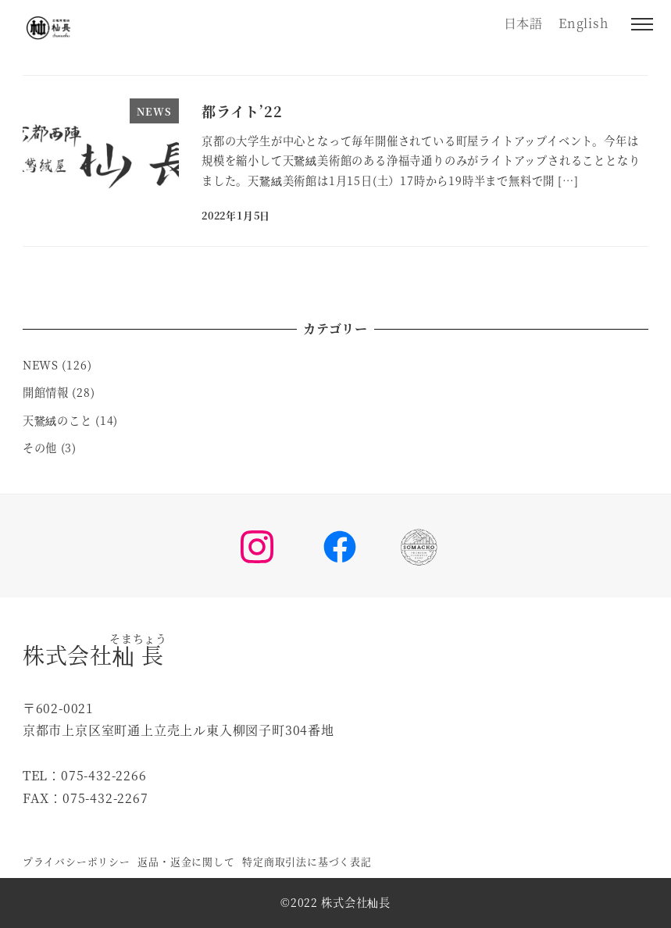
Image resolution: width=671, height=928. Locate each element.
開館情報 (46, 392)
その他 (40, 447)
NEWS (41, 365)
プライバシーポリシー (76, 861)
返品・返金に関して (185, 861)
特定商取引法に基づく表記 (307, 861)
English (584, 23)
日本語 (523, 23)
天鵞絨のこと (57, 420)
